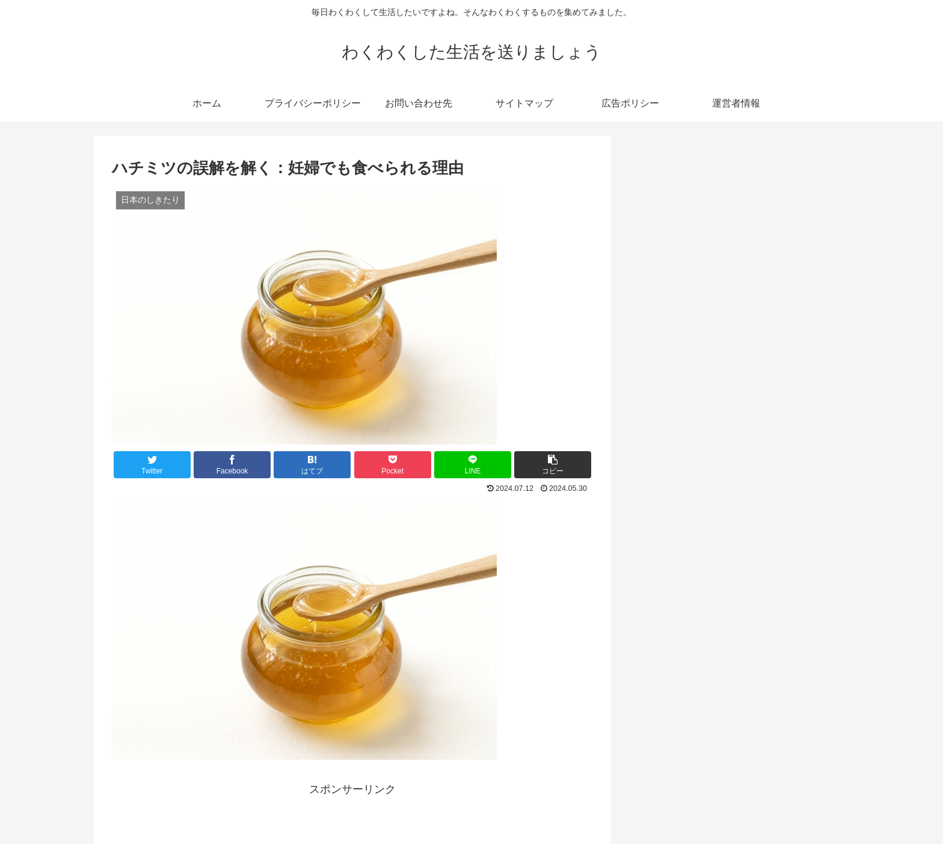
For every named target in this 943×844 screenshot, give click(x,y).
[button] (552, 464)
